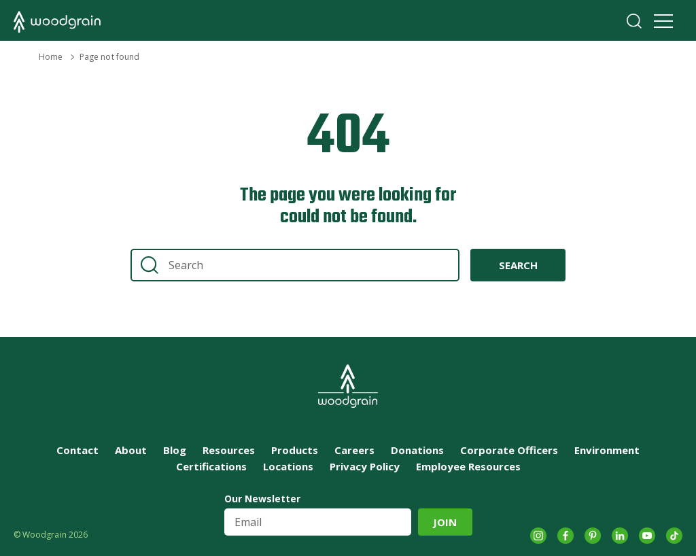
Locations (288, 466)
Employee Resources (468, 466)
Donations (417, 450)
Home (51, 57)
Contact (77, 450)
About (131, 450)
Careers (354, 450)
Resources (229, 450)
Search (634, 21)
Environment (607, 450)
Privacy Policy (365, 466)
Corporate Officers (509, 450)
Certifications (211, 466)
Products (294, 450)
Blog (174, 450)
